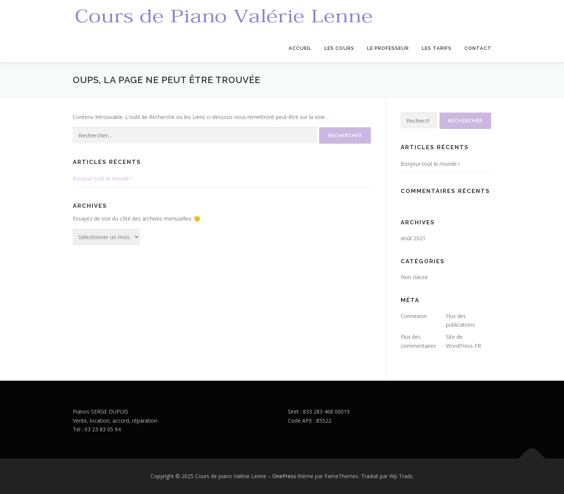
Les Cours (339, 48)
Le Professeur (388, 48)
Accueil (300, 48)
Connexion (414, 316)
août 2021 (413, 238)
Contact (478, 48)
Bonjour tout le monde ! (102, 178)
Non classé (414, 277)
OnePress (284, 476)
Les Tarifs (437, 48)
